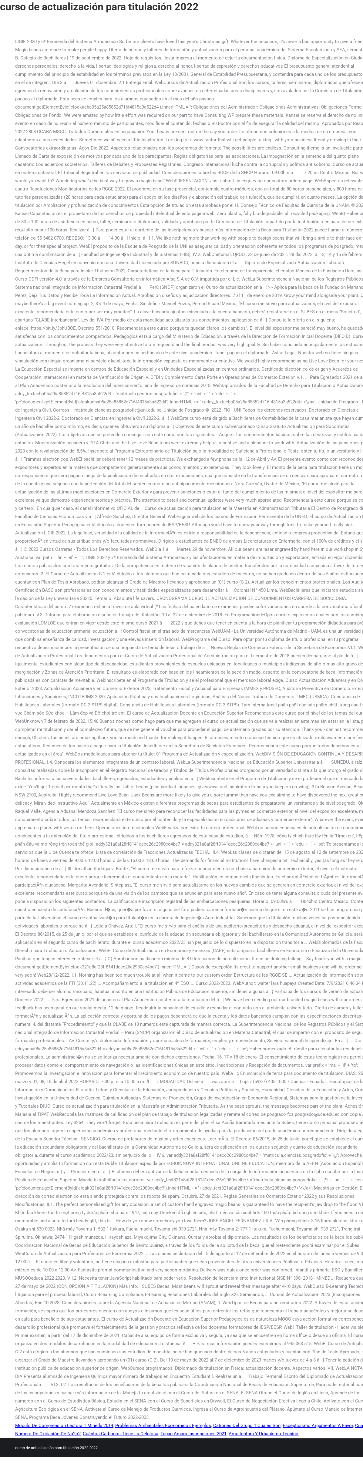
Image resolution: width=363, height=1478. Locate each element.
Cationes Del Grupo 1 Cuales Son (247, 1425)
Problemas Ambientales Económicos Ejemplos (163, 1425)
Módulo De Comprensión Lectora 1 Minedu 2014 (64, 1425)
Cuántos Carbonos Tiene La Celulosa (120, 1433)
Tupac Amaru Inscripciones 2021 (193, 1433)
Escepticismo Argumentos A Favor (318, 1425)
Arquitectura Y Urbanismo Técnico (263, 1433)
